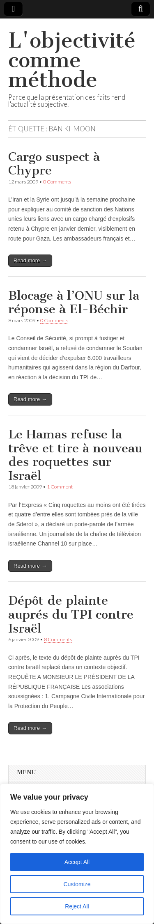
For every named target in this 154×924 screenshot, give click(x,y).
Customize (76, 884)
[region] (77, 854)
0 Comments (57, 182)
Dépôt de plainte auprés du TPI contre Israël (70, 614)
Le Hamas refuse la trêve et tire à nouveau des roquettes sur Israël (75, 455)
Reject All (77, 906)
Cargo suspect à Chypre (54, 163)
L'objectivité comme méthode (72, 60)
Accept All (77, 862)
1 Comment (60, 487)
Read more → (30, 260)
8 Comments (58, 639)
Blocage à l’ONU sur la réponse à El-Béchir (73, 302)
